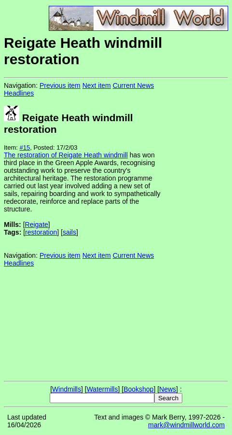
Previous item (60, 85)
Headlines (19, 93)
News (167, 389)
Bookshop (138, 389)
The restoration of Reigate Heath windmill (66, 155)
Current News (133, 85)
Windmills (66, 389)
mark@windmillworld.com (186, 425)
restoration (41, 232)
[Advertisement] (196, 229)
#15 (25, 147)
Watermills (102, 389)
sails (69, 232)
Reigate (36, 224)
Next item (96, 85)
